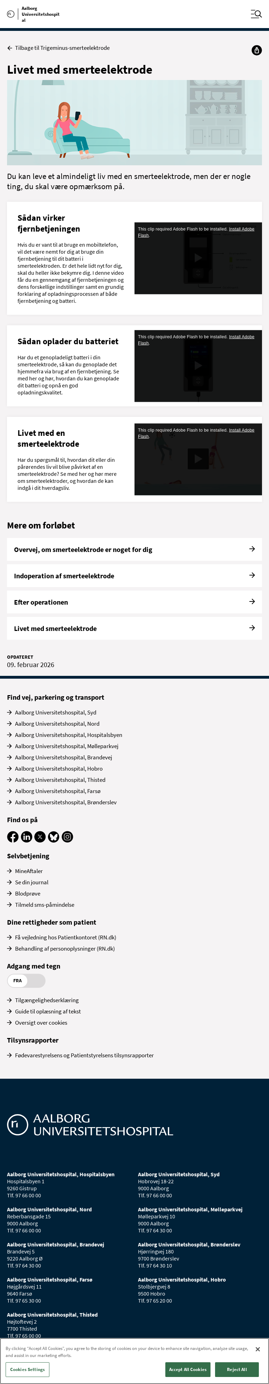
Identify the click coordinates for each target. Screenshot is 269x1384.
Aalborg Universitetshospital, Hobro (59, 768)
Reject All (237, 1369)
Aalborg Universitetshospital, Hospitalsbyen (68, 735)
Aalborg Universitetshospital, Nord (57, 723)
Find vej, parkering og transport (55, 697)
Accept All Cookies (188, 1369)
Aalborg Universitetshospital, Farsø (58, 791)
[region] (134, 1361)
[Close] (257, 1349)
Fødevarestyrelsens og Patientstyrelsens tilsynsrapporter (84, 1055)
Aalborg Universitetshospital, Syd (55, 712)
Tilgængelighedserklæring (47, 1000)
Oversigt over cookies (41, 1022)
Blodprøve (27, 893)
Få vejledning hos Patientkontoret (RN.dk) (65, 937)
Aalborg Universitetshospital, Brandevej (63, 757)
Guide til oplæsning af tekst (48, 1011)
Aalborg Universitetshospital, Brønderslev (66, 802)
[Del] (256, 50)
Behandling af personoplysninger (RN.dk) (65, 948)
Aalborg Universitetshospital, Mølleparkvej (66, 746)
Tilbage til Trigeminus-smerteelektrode (58, 48)
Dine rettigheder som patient (51, 922)
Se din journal (31, 882)
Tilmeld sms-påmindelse (44, 905)
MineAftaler (29, 871)
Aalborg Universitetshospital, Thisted (60, 780)
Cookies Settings (27, 1369)
